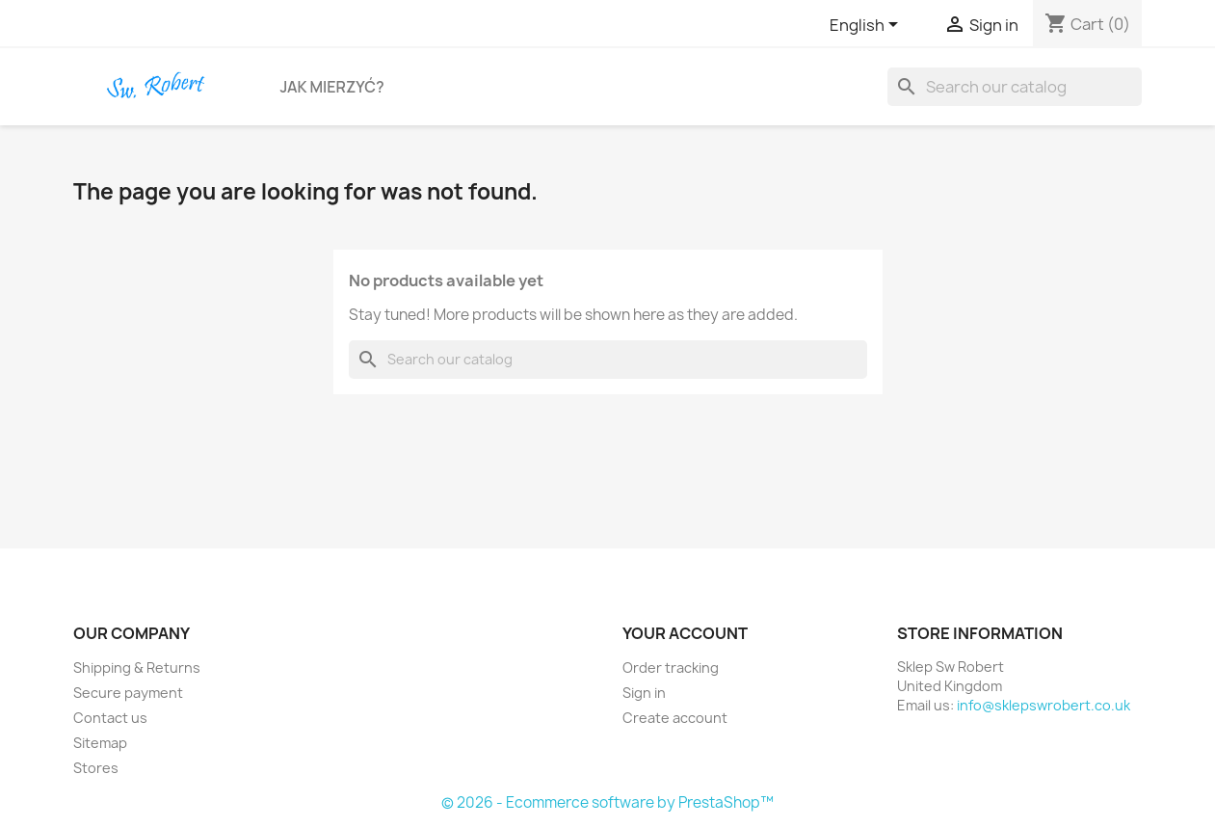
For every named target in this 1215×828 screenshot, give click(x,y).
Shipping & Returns (136, 667)
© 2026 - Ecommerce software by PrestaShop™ (607, 802)
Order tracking (670, 667)
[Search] (1014, 86)
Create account (674, 717)
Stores (96, 768)
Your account (685, 633)
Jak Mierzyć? (332, 86)
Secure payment (128, 692)
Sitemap (100, 743)
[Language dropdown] (867, 26)
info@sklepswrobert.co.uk (1043, 705)
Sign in (644, 692)
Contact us (110, 717)
